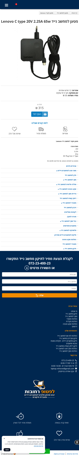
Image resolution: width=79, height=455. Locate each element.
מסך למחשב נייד (70, 180)
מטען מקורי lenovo (46, 13)
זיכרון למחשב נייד (70, 207)
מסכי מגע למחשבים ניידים (67, 170)
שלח (40, 295)
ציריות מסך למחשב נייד (68, 194)
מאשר (7, 450)
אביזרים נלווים (71, 166)
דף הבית (74, 13)
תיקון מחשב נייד (70, 248)
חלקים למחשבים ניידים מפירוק (65, 235)
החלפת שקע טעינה (69, 239)
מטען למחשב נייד (62, 13)
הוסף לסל (37, 114)
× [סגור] (4, 438)
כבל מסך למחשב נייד (68, 221)
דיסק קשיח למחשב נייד (68, 198)
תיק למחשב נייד (70, 175)
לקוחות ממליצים (70, 212)
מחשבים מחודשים (69, 226)
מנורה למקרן (71, 216)
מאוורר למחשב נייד (69, 203)
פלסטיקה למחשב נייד (68, 230)
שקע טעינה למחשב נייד (67, 189)
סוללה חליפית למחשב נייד (67, 184)
